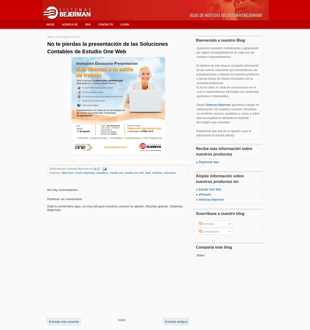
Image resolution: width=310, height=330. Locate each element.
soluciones (169, 172)
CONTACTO (105, 24)
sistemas (157, 172)
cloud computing (84, 172)
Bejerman (67, 172)
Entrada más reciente (64, 321)
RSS (88, 24)
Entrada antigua (176, 321)
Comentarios (209, 231)
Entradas (206, 224)
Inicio (121, 320)
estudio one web (134, 172)
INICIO (50, 24)
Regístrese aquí (209, 162)
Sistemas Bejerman (218, 105)
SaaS (148, 172)
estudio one (116, 172)
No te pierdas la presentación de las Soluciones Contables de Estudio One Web (107, 48)
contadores (102, 172)
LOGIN (125, 24)
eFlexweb (205, 194)
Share (200, 255)
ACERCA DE (70, 24)
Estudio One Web (210, 189)
